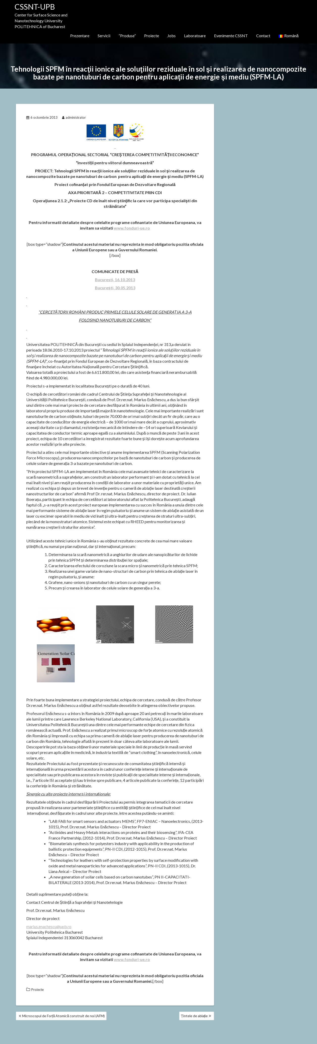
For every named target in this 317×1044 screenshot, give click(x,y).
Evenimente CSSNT (231, 35)
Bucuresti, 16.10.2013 (115, 279)
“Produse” (127, 35)
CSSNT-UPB (35, 6)
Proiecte (151, 35)
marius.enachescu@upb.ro (48, 926)
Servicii (104, 35)
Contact (263, 35)
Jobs (171, 35)
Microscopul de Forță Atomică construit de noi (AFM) (63, 1016)
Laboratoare (195, 35)
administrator (74, 117)
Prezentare (79, 35)
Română (289, 35)
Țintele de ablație (194, 1016)
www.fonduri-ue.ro (132, 228)
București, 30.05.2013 (115, 287)
